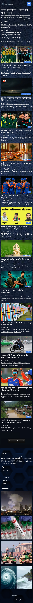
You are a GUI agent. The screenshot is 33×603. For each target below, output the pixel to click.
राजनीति (28, 223)
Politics (28, 416)
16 (23, 440)
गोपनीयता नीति (6, 477)
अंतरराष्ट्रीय (28, 286)
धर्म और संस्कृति (26, 159)
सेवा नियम (5, 474)
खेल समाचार (27, 61)
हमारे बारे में (5, 470)
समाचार (28, 319)
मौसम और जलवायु (26, 94)
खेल (29, 126)
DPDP (4, 483)
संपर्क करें (5, 480)
